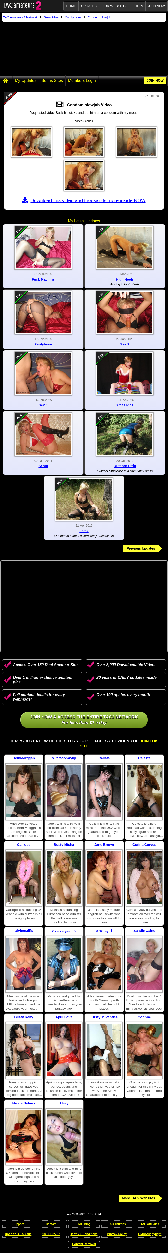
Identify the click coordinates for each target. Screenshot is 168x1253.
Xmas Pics (124, 405)
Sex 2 (124, 344)
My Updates (25, 80)
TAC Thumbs (117, 1224)
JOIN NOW (156, 6)
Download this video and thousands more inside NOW (83, 200)
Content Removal (84, 1244)
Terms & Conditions (83, 1234)
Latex (84, 531)
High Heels (125, 279)
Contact (51, 1224)
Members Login (82, 80)
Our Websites (114, 6)
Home (71, 6)
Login (137, 6)
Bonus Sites (52, 80)
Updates (89, 6)
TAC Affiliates (150, 1224)
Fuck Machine (43, 279)
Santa (43, 466)
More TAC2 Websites (138, 1198)
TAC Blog (84, 1224)
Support (18, 1224)
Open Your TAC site (18, 1234)
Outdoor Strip (125, 466)
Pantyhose (43, 344)
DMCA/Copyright (149, 1234)
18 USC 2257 (51, 1234)
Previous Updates (141, 548)
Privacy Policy (116, 1234)
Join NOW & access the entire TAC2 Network (84, 720)
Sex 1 (43, 405)
